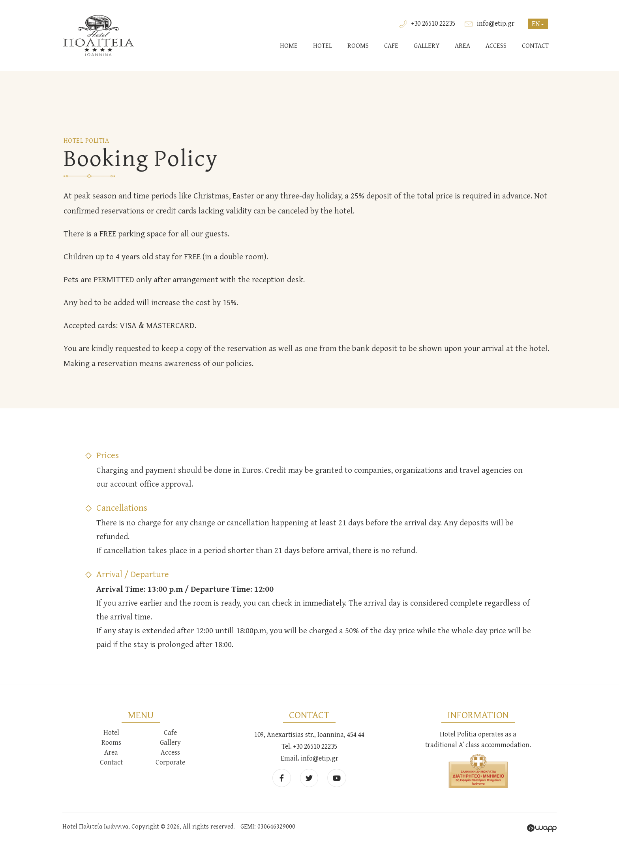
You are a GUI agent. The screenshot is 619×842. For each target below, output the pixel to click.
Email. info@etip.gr (309, 758)
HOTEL (322, 45)
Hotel (111, 732)
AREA (462, 45)
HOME (289, 45)
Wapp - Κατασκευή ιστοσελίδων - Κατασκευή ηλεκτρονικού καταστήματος (542, 828)
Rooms (111, 742)
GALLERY (426, 45)
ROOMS (358, 45)
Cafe (170, 732)
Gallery (170, 742)
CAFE (391, 45)
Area (111, 752)
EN (538, 24)
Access (170, 752)
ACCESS (496, 45)
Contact (111, 762)
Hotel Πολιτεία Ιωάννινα (98, 35)
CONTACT (535, 45)
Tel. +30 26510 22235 (309, 746)
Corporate (170, 762)
